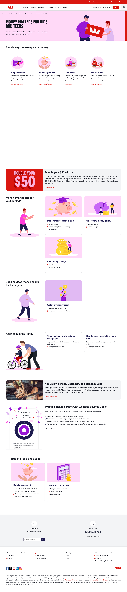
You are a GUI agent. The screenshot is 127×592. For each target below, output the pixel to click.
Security (68, 553)
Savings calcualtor (56, 491)
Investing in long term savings (58, 308)
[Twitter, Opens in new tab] (10, 568)
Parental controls (96, 84)
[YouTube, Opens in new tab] (14, 568)
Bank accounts (13, 14)
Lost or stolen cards (111, 2)
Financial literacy (24, 14)
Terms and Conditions (71, 580)
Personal (33, 7)
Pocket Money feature (45, 84)
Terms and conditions (102, 555)
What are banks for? (55, 229)
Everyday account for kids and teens (26, 488)
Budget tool (68, 84)
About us (58, 7)
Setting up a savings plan (56, 347)
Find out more (49, 187)
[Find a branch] (43, 539)
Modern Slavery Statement (103, 561)
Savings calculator (17, 84)
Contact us (92, 2)
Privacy (68, 558)
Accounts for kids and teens (23, 496)
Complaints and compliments (16, 553)
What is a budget (93, 227)
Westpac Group (41, 558)
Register (121, 2)
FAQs (67, 555)
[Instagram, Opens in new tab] (20, 569)
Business (41, 7)
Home (25, 7)
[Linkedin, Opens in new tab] (17, 568)
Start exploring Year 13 (52, 397)
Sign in (116, 7)
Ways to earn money (55, 265)
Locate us (100, 2)
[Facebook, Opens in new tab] (7, 568)
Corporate (49, 7)
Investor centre (41, 555)
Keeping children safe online (96, 347)
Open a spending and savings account (27, 494)
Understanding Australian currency (59, 227)
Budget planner (55, 494)
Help (65, 7)
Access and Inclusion (43, 553)
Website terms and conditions (104, 553)
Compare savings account (58, 489)
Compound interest (55, 267)
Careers (9, 558)
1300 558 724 (93, 532)
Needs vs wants (93, 224)
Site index (98, 558)
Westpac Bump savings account (25, 491)
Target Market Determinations (99, 580)
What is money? (53, 224)
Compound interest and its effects (59, 311)
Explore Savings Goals (53, 429)
